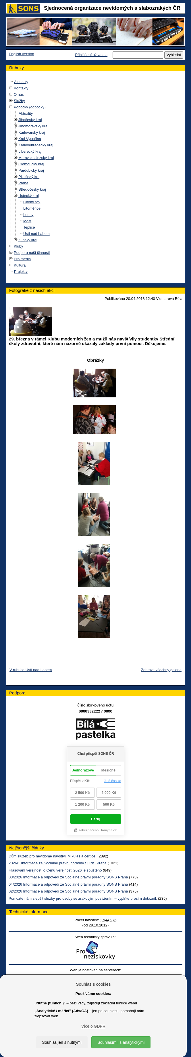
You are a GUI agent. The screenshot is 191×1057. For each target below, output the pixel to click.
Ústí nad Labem (36, 233)
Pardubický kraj (31, 170)
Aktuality (21, 82)
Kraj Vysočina (29, 139)
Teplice (29, 227)
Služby (19, 101)
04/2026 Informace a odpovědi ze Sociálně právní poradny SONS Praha (68, 884)
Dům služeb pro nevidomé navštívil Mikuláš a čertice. (53, 856)
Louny (28, 214)
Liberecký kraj (29, 151)
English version (21, 54)
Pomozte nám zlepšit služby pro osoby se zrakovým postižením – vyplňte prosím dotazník (83, 898)
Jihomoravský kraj (33, 126)
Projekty (21, 271)
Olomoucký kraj (31, 164)
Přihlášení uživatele (91, 55)
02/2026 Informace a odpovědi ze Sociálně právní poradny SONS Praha (68, 891)
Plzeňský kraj (29, 177)
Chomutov (31, 202)
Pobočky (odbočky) (30, 107)
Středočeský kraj (32, 189)
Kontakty (21, 88)
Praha (23, 183)
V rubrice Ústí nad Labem (30, 670)
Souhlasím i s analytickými (120, 1042)
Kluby (18, 246)
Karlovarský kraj (31, 132)
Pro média (22, 259)
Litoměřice (31, 208)
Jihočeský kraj (30, 120)
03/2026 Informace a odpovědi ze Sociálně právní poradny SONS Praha (68, 877)
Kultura (20, 265)
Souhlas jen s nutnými (62, 1042)
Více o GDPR (93, 1026)
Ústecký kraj (28, 196)
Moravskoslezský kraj (36, 158)
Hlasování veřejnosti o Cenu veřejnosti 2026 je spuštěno (55, 870)
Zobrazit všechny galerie (161, 670)
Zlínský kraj (27, 240)
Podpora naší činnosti (32, 252)
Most (27, 221)
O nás (19, 94)
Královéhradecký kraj (35, 145)
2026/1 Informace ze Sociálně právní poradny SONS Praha (58, 863)
